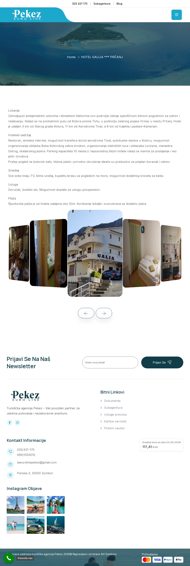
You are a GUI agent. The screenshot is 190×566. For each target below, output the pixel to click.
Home (71, 57)
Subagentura (102, 3)
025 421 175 (79, 3)
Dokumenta (112, 401)
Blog (119, 3)
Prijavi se (162, 362)
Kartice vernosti (115, 421)
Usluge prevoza (115, 414)
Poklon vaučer (114, 428)
